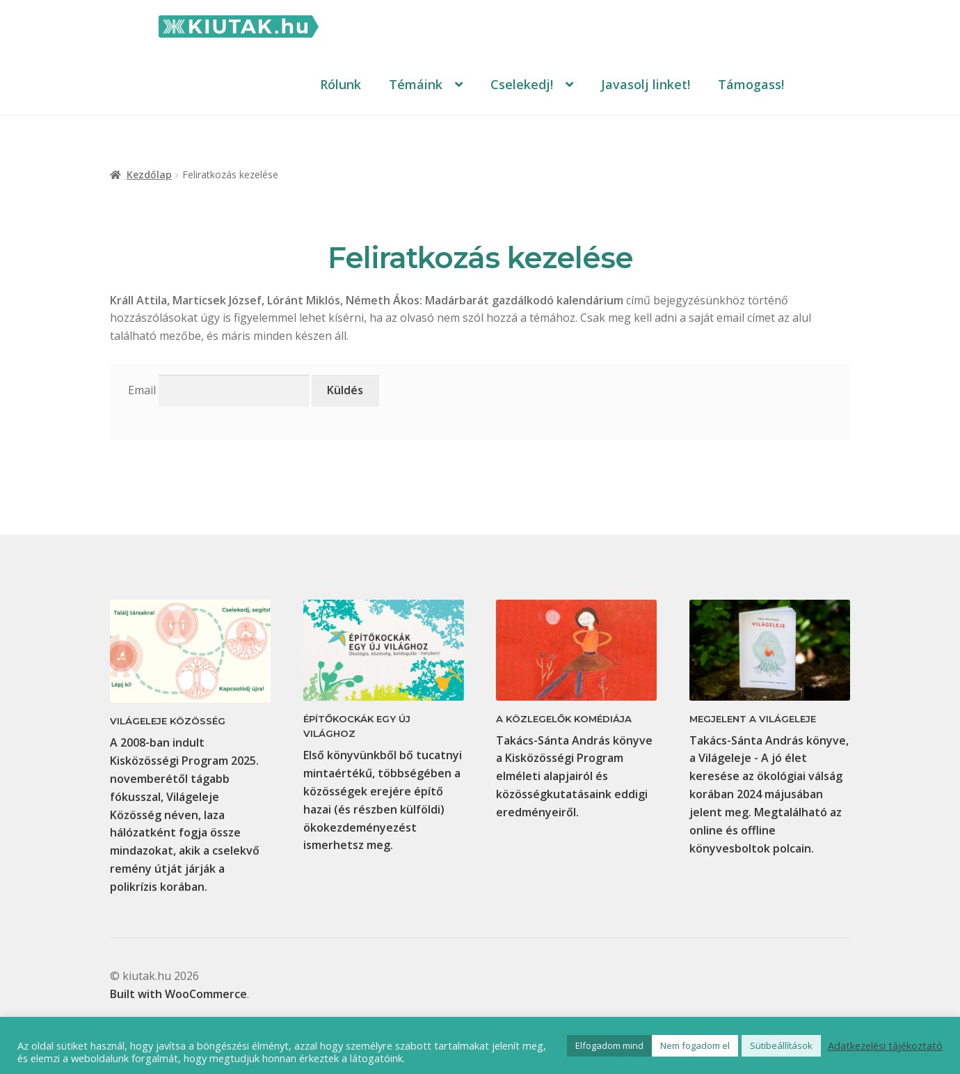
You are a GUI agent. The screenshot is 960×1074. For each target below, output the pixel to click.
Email (142, 390)
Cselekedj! (521, 84)
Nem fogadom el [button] (695, 1045)
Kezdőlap (149, 174)
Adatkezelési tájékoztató (885, 1045)
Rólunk (340, 84)
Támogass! (751, 84)
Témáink (415, 84)
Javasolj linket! (645, 84)
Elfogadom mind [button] (609, 1045)
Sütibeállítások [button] (781, 1045)
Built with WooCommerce (178, 994)
